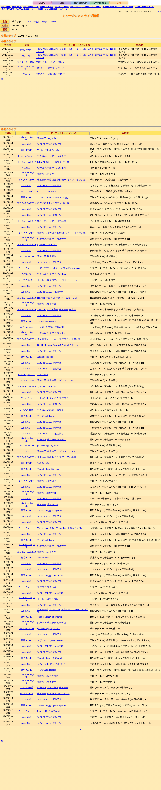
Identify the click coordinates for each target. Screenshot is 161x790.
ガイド (17, 7)
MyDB (42, 2)
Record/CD (80, 2)
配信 (7, 9)
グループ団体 (144, 7)
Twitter (53, 21)
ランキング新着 (62, 7)
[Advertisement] (80, 103)
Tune (61, 2)
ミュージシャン (118, 7)
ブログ (44, 21)
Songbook (100, 2)
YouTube (29, 9)
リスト (30, 7)
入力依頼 (46, 7)
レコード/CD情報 (31, 21)
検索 (6, 7)
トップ (55, 9)
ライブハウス (85, 7)
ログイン (158, 11)
